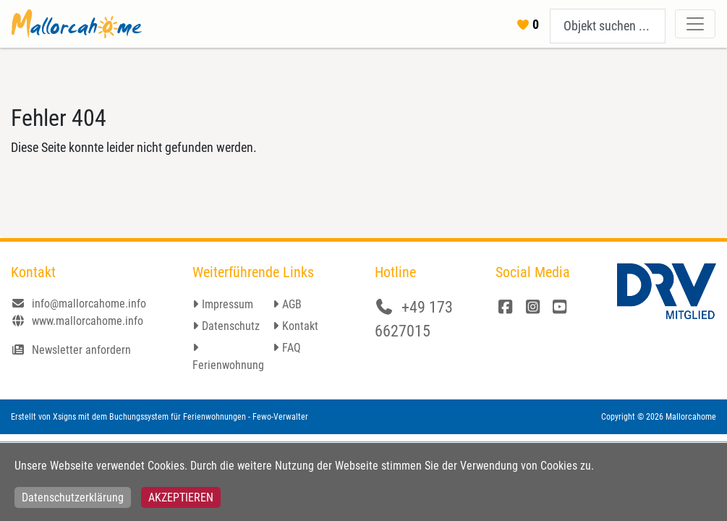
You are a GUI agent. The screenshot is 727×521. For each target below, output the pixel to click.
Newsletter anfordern (71, 350)
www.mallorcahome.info (77, 321)
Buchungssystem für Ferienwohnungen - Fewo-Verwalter (208, 417)
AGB (292, 304)
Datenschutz (231, 326)
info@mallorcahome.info (78, 303)
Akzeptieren (180, 497)
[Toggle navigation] (695, 23)
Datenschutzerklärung (73, 497)
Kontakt (300, 326)
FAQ (291, 348)
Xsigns (64, 417)
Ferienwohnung (228, 365)
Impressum (227, 304)
